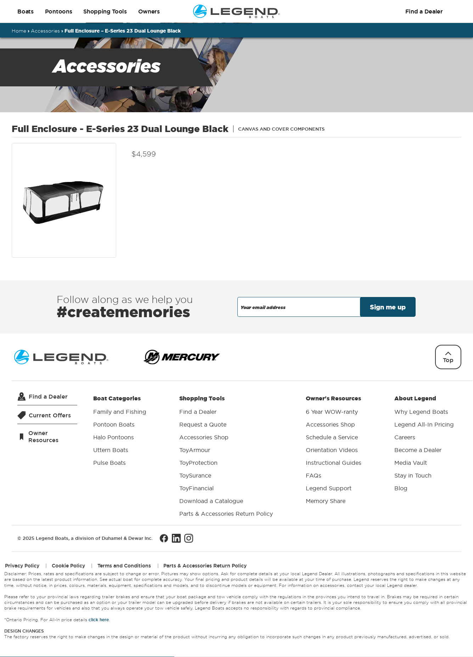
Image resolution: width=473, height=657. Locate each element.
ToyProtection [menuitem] (198, 462)
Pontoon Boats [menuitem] (114, 424)
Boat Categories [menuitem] (119, 431)
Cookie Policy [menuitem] (68, 566)
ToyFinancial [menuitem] (196, 488)
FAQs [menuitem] (313, 475)
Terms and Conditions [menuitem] (124, 566)
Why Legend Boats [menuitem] (421, 412)
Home (19, 31)
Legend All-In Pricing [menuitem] (424, 424)
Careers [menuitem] (404, 437)
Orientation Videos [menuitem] (332, 450)
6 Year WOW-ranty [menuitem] (332, 412)
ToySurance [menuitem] (195, 475)
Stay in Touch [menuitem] (413, 475)
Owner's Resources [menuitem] (333, 451)
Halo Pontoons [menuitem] (113, 437)
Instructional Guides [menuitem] (333, 462)
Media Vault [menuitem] (410, 462)
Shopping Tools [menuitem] (226, 457)
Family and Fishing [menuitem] (119, 412)
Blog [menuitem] (400, 488)
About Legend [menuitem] (424, 444)
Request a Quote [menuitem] (202, 424)
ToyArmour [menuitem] (194, 450)
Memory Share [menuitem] (325, 501)
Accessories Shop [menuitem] (204, 437)
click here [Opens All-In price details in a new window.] (99, 619)
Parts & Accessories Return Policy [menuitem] (226, 513)
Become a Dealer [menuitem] (417, 450)
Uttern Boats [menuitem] (110, 450)
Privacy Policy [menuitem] (22, 566)
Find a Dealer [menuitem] (197, 412)
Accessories (45, 31)
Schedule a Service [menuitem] (332, 437)
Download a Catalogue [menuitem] (211, 501)
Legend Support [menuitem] (328, 488)
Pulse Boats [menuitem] (109, 462)
